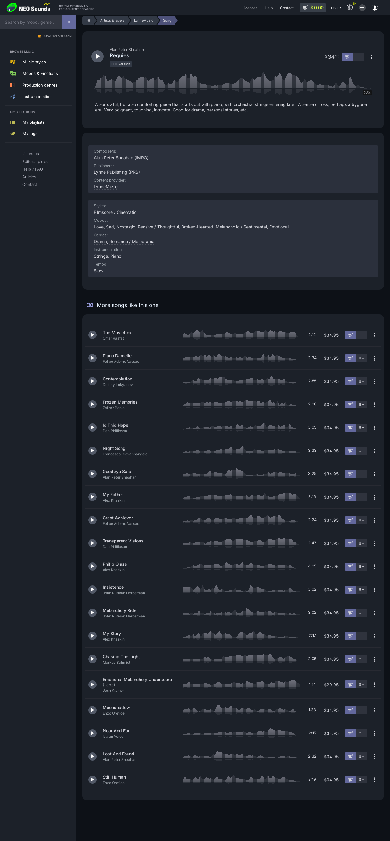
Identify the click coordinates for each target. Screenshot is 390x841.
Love (99, 226)
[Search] (69, 22)
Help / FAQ (32, 169)
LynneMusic (106, 186)
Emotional (279, 226)
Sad (110, 226)
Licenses (30, 153)
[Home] (88, 20)
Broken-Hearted (197, 226)
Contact (29, 184)
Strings (101, 256)
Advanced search (58, 36)
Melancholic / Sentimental (241, 226)
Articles (29, 176)
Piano (115, 256)
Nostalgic (125, 226)
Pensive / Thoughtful (158, 226)
